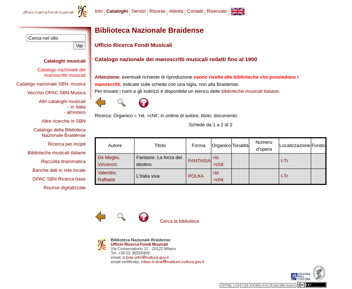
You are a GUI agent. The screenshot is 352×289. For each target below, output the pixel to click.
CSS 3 (246, 285)
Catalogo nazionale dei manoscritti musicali (62, 72)
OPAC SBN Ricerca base (59, 179)
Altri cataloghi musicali (62, 101)
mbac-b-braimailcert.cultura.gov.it (172, 262)
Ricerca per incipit (67, 144)
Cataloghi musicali (65, 61)
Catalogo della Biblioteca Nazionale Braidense (60, 132)
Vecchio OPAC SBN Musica (56, 92)
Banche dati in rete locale (59, 170)
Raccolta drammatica (63, 161)
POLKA (196, 176)
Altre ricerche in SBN (64, 121)
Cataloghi (117, 11)
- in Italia (77, 107)
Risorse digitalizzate (64, 187)
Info (99, 11)
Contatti (195, 11)
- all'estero (75, 112)
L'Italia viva (148, 176)
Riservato (217, 11)
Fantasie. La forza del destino (159, 161)
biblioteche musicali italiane (250, 91)
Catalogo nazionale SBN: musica (51, 84)
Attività (176, 11)
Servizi (139, 11)
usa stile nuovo (284, 285)
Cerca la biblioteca (179, 221)
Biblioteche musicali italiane (57, 152)
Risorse (157, 11)
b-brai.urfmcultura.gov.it (146, 257)
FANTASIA (199, 160)
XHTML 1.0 (229, 285)
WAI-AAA (262, 285)
